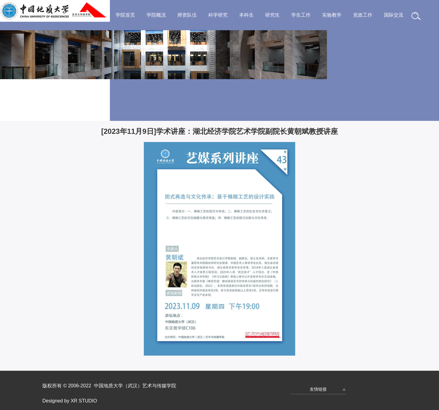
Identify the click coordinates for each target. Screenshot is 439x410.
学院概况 (156, 15)
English (185, 45)
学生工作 (301, 15)
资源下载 (125, 45)
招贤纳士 (156, 45)
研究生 (272, 15)
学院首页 (125, 15)
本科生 (246, 15)
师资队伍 (187, 15)
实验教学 (332, 15)
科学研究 (218, 15)
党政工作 (362, 15)
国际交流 (393, 15)
